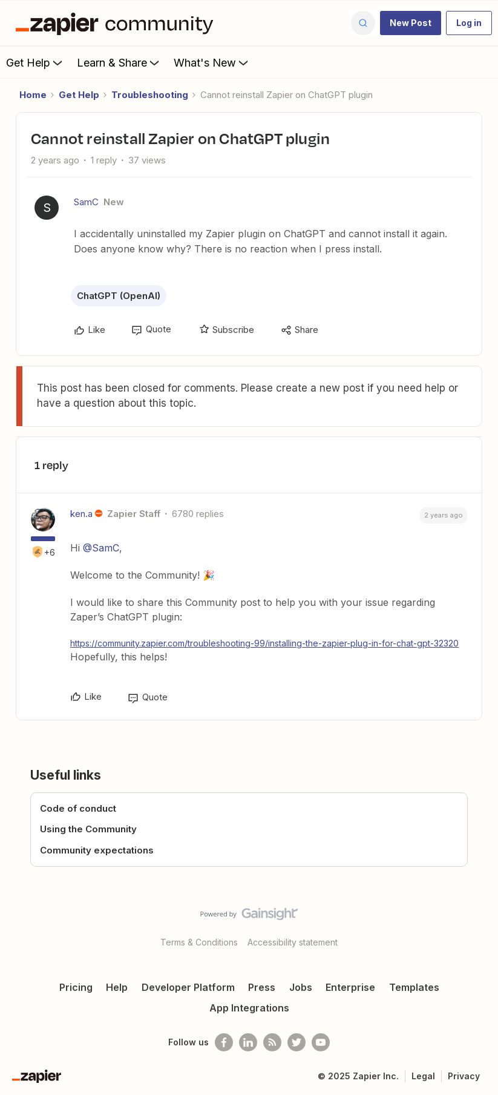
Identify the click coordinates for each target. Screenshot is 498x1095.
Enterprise (350, 987)
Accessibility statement (292, 942)
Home (33, 94)
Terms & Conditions (199, 942)
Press (261, 987)
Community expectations (97, 850)
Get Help (35, 62)
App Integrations (249, 1008)
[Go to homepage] (117, 23)
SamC (86, 202)
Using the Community (88, 829)
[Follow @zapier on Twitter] (296, 1042)
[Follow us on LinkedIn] (248, 1042)
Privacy (464, 1076)
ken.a (81, 513)
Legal (423, 1076)
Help (117, 987)
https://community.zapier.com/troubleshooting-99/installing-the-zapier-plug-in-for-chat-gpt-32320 (264, 643)
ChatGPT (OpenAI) (118, 295)
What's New (212, 62)
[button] (410, 23)
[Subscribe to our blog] (272, 1042)
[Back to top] (483, 924)
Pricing (76, 987)
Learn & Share (119, 62)
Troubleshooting (149, 94)
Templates (414, 987)
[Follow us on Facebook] (224, 1042)
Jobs (300, 987)
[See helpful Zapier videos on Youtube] (321, 1042)
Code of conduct (78, 808)
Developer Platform (188, 987)
